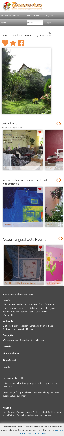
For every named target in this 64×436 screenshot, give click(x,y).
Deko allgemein (37, 339)
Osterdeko (24, 339)
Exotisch (7, 325)
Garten (24, 311)
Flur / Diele (23, 307)
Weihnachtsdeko (10, 339)
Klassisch (24, 325)
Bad (41, 304)
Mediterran (31, 329)
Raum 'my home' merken (13, 43)
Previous (57, 123)
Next (60, 123)
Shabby (6, 329)
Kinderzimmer (9, 307)
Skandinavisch (17, 329)
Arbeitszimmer (37, 307)
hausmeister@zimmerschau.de (37, 415)
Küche (20, 304)
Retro (50, 325)
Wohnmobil (8, 315)
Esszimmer (49, 304)
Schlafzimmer (31, 304)
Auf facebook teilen (20, 43)
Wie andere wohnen (10, 15)
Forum (4, 22)
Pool (31, 311)
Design (15, 325)
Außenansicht (40, 311)
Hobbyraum (50, 307)
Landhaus (34, 325)
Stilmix (43, 325)
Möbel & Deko (33, 15)
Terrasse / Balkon (11, 311)
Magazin (49, 15)
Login (48, 22)
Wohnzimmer (9, 304)
